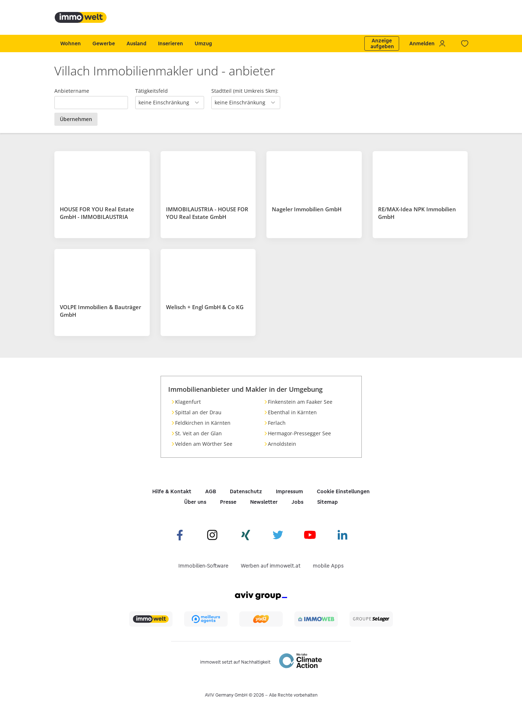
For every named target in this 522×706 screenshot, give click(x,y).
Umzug (203, 43)
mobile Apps (328, 565)
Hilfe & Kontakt (171, 491)
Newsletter (264, 502)
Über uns (195, 502)
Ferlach (277, 422)
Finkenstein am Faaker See (300, 401)
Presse (228, 502)
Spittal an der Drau (198, 412)
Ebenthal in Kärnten (292, 412)
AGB (210, 491)
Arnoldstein (282, 443)
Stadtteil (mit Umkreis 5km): (244, 90)
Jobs (297, 502)
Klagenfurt (188, 401)
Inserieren (170, 43)
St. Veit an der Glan (198, 433)
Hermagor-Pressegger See (299, 433)
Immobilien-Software (203, 565)
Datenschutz (246, 491)
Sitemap (327, 502)
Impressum (289, 491)
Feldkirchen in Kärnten (203, 422)
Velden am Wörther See (203, 443)
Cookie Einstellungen (343, 491)
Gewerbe (103, 43)
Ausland (136, 43)
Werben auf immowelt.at (271, 565)
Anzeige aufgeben (382, 43)
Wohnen (70, 43)
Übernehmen (76, 119)
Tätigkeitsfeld (151, 90)
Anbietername (71, 90)
